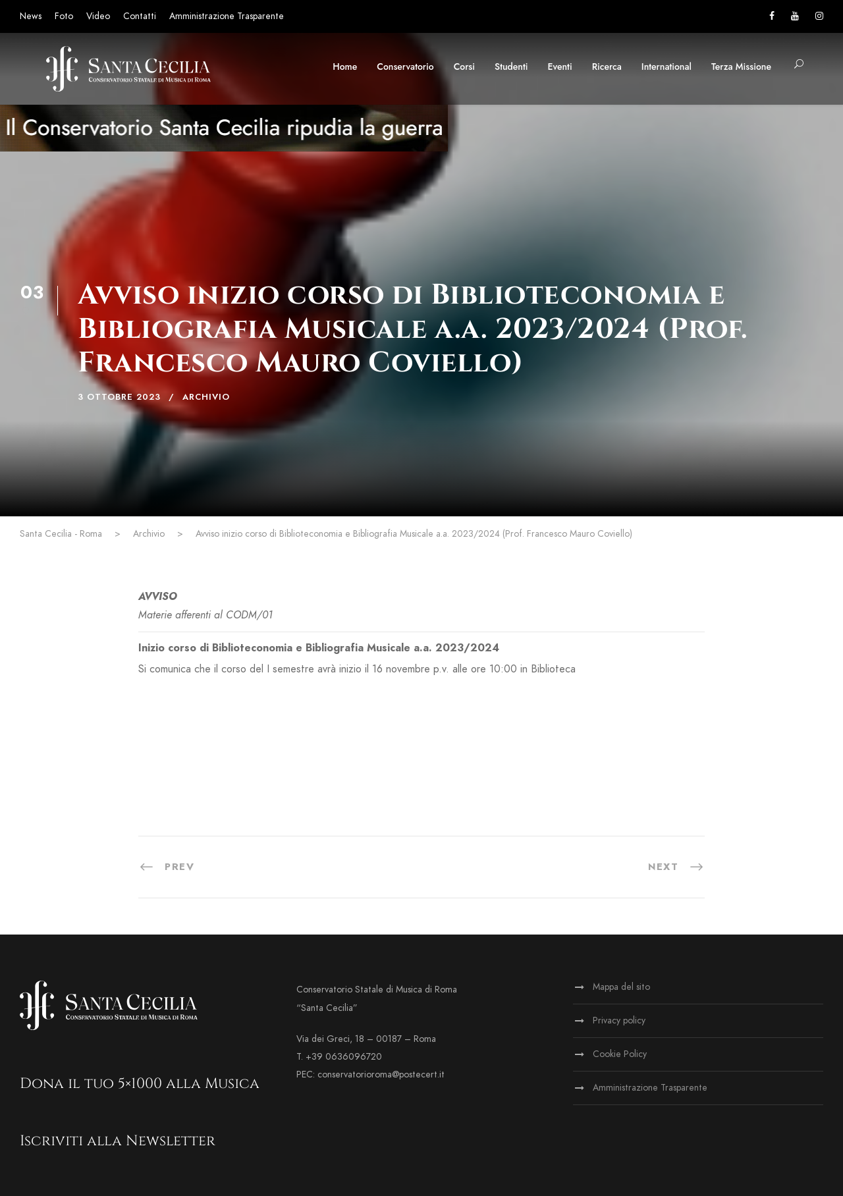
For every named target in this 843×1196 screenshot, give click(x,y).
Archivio (206, 397)
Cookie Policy (620, 1054)
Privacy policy (619, 1020)
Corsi (464, 66)
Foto (64, 16)
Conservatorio (405, 66)
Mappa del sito (621, 987)
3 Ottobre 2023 (119, 397)
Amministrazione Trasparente (226, 16)
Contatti (139, 16)
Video (98, 16)
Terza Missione (741, 66)
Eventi (560, 66)
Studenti (511, 66)
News (30, 16)
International (666, 66)
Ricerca (607, 66)
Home (345, 66)
